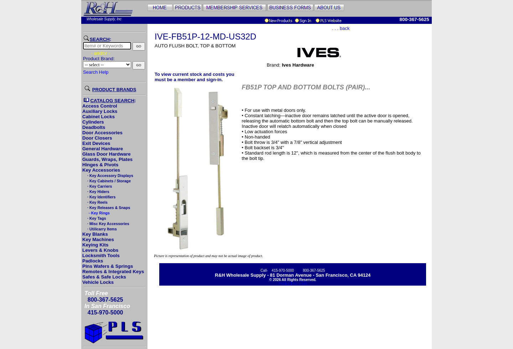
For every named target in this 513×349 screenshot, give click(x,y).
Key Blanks (95, 234)
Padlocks (92, 261)
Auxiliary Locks (100, 111)
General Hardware (102, 148)
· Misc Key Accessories (107, 224)
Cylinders (93, 122)
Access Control (99, 106)
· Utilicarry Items (101, 229)
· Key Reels (97, 202)
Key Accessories (101, 170)
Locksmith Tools (101, 255)
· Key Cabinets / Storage (108, 181)
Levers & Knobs (100, 250)
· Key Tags (96, 218)
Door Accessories (102, 132)
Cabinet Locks (98, 116)
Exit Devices (96, 143)
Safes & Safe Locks (104, 277)
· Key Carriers (99, 186)
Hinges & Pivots (100, 164)
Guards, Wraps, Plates (107, 159)
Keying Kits (95, 245)
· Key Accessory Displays (109, 175)
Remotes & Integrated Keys (113, 271)
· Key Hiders (97, 191)
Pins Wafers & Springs (107, 266)
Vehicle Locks (98, 282)
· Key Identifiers (100, 197)
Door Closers (97, 138)
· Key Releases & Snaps (108, 207)
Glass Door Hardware (106, 154)
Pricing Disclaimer (293, 284)
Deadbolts (93, 127)
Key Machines (98, 239)
